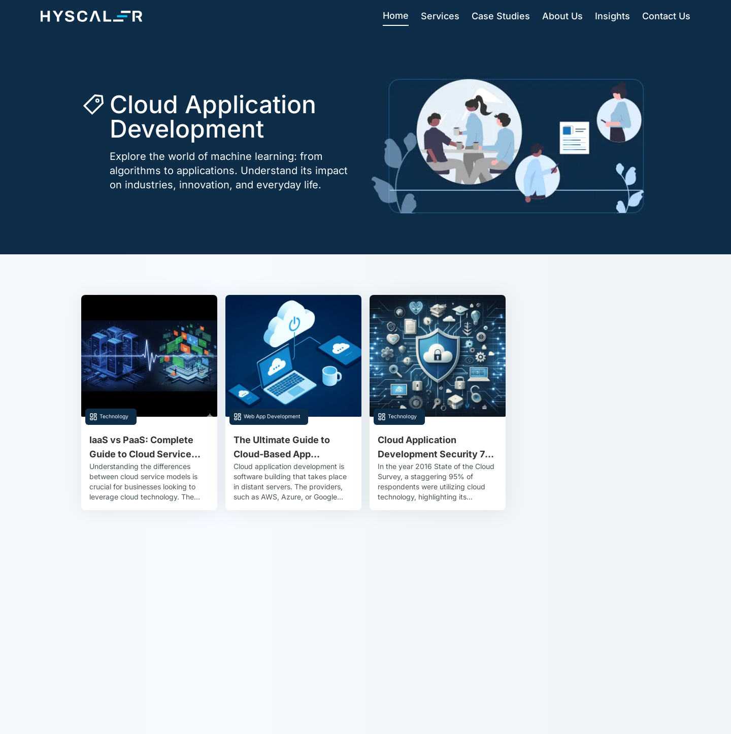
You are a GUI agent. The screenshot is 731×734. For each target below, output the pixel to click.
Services (440, 16)
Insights (612, 16)
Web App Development (272, 416)
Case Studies (501, 16)
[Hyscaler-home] (91, 16)
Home (396, 15)
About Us (562, 16)
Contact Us (666, 16)
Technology (113, 416)
